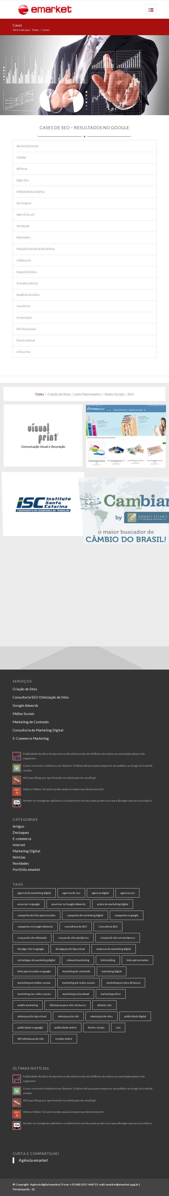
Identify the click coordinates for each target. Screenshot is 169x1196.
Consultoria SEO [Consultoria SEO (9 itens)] (108, 926)
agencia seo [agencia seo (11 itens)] (127, 892)
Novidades (21, 863)
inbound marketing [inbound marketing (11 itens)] (78, 960)
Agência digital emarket (45, 1184)
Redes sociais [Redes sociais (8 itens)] (96, 1027)
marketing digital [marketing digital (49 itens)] (112, 971)
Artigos (18, 826)
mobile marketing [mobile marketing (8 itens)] (27, 1005)
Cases (17, 25)
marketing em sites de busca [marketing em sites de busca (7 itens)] (123, 982)
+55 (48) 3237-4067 (82, 1184)
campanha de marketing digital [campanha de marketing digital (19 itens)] (85, 915)
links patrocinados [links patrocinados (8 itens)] (137, 960)
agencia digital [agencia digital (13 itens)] (100, 892)
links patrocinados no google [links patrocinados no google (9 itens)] (34, 971)
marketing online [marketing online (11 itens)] (111, 993)
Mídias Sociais (23, 714)
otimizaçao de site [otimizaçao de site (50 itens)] (68, 1016)
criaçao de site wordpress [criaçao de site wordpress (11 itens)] (73, 937)
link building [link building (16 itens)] (108, 960)
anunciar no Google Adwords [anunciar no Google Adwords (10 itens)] (68, 904)
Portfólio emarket (26, 869)
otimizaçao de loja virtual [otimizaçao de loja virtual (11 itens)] (31, 1016)
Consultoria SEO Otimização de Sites (41, 697)
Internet (19, 845)
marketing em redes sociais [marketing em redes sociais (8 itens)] (78, 982)
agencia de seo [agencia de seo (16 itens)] (71, 892)
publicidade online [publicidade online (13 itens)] (66, 1027)
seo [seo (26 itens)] (118, 1027)
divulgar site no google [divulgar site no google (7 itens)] (30, 948)
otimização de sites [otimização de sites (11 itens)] (101, 1016)
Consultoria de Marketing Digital (38, 730)
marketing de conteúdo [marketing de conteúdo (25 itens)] (76, 971)
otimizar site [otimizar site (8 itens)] (104, 1005)
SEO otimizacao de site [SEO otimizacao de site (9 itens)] (30, 1038)
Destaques (21, 832)
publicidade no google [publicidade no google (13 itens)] (30, 1027)
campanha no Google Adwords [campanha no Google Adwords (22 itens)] (35, 926)
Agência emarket (33, 1160)
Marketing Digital (26, 851)
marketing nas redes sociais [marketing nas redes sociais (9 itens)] (34, 993)
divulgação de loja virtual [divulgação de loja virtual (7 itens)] (70, 948)
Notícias (19, 857)
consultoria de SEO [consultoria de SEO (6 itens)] (75, 926)
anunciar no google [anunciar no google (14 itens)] (28, 904)
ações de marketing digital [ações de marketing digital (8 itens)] (112, 904)
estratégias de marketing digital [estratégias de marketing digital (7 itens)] (36, 960)
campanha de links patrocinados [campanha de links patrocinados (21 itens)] (36, 915)
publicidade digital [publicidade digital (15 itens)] (135, 1016)
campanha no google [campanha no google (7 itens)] (127, 915)
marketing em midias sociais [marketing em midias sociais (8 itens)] (34, 982)
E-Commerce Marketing (31, 738)
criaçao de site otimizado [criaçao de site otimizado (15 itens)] (32, 937)
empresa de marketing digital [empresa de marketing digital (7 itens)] (113, 948)
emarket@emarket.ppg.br (122, 1184)
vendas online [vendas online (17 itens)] (63, 1038)
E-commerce (22, 839)
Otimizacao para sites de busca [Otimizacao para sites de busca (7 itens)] (67, 1005)
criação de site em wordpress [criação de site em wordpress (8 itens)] (117, 937)
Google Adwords (25, 705)
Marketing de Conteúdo (31, 722)
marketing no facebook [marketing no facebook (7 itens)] (75, 993)
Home (35, 29)
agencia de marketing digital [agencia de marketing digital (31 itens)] (34, 892)
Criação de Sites (25, 689)
